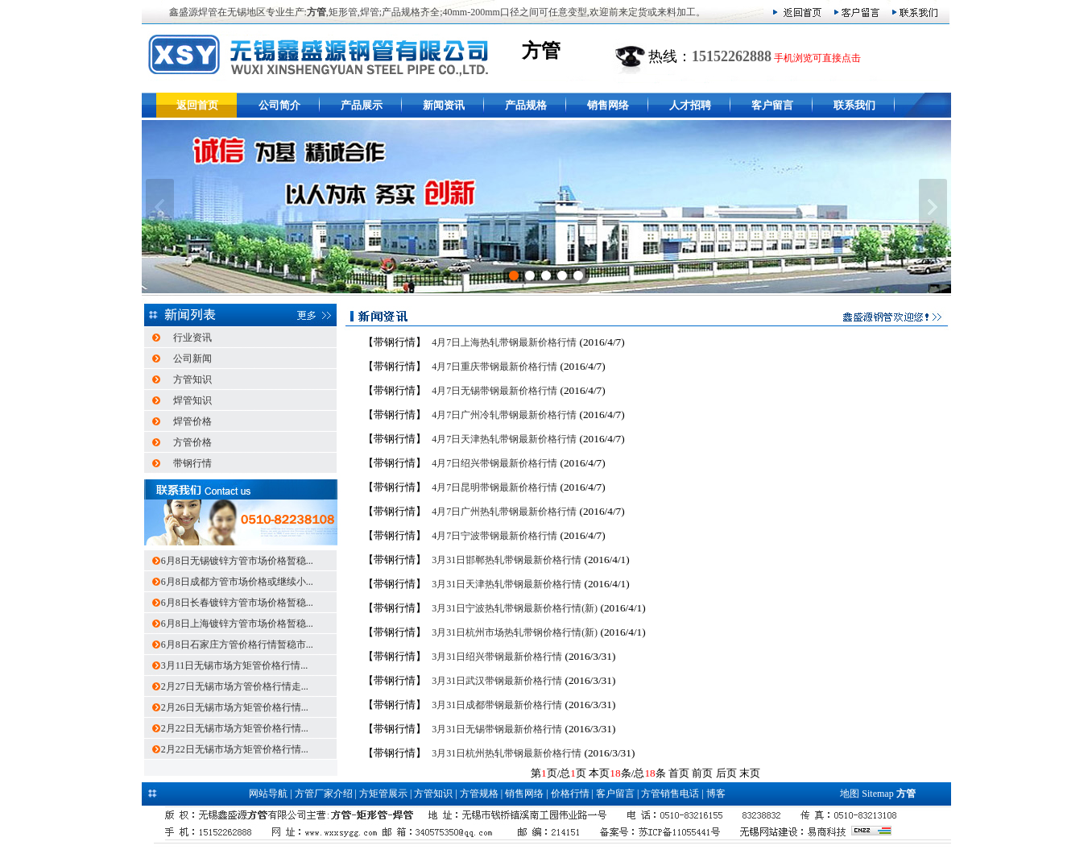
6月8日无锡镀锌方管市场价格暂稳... (237, 560)
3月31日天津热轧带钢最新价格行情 (506, 584)
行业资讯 (192, 337)
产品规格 (526, 105)
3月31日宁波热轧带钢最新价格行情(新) (515, 608)
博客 (716, 793)
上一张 (160, 207)
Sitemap (877, 793)
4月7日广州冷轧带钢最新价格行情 (504, 415)
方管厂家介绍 (324, 793)
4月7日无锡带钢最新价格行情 (494, 390)
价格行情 (570, 793)
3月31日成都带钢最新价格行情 (497, 705)
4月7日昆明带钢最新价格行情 (494, 487)
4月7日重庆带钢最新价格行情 (494, 366)
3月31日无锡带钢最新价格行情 (497, 729)
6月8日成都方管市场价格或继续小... (237, 581)
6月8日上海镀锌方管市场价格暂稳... (237, 623)
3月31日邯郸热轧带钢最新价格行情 (506, 560)
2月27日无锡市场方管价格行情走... (234, 686)
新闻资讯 (444, 105)
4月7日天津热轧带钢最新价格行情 (504, 439)
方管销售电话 (670, 793)
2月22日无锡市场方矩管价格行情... (234, 728)
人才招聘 (690, 105)
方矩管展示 (383, 793)
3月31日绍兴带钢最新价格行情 (497, 656)
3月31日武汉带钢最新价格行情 (497, 680)
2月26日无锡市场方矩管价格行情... (234, 707)
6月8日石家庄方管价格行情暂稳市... (237, 644)
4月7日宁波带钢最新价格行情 (494, 535)
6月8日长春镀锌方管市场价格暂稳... (237, 602)
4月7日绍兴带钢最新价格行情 (494, 463)
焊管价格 (192, 421)
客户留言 (772, 105)
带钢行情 (192, 463)
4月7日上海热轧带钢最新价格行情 (504, 342)
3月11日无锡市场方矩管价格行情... (234, 665)
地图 (849, 793)
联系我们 (854, 105)
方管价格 (192, 442)
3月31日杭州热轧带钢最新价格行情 (506, 753)
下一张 (933, 207)
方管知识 (192, 379)
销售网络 (608, 105)
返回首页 (197, 105)
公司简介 (279, 105)
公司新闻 (192, 358)
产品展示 (362, 105)
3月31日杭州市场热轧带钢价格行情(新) (515, 632)
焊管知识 (192, 400)
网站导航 (268, 793)
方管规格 (479, 793)
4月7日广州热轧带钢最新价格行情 (504, 511)
